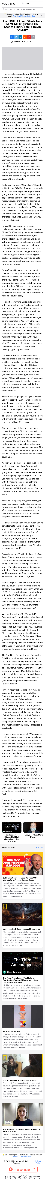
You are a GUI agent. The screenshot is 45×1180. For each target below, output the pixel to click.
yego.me (7, 3)
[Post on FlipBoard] (29, 37)
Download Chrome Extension (24, 16)
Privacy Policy (38, 1162)
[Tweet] (16, 37)
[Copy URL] (33, 37)
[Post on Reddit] (25, 37)
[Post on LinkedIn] (20, 37)
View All (39, 848)
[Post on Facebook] (12, 37)
